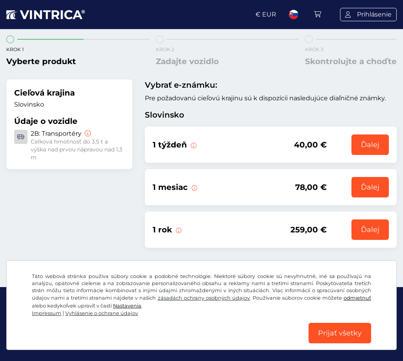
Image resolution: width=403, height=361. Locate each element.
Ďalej (370, 144)
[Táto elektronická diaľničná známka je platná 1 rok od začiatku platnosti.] (177, 229)
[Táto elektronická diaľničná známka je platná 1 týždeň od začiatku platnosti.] (192, 144)
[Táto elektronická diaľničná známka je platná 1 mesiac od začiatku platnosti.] (193, 187)
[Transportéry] (87, 133)
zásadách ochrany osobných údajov (204, 298)
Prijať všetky (340, 333)
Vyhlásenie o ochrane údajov (101, 313)
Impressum (46, 313)
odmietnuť (357, 298)
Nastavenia (127, 306)
